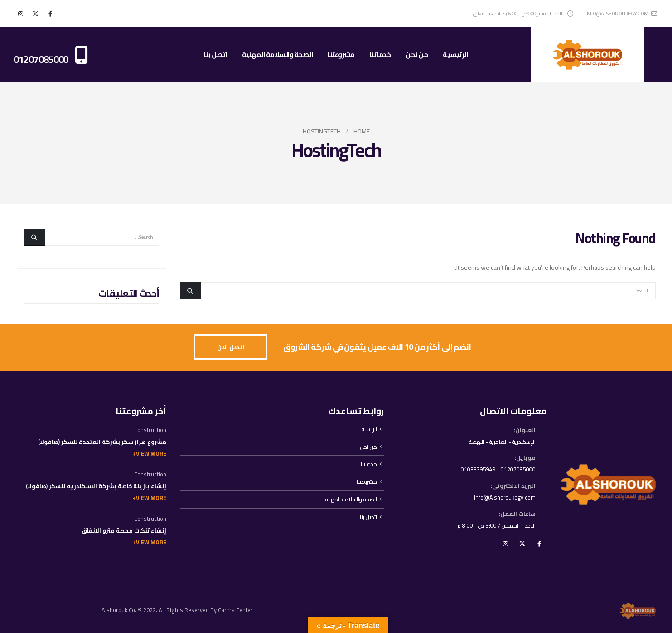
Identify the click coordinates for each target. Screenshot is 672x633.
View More (151, 453)
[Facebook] (50, 13)
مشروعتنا (341, 54)
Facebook (539, 544)
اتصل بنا (215, 54)
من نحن (417, 54)
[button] (230, 347)
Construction (150, 430)
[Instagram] (20, 13)
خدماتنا (380, 54)
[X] (35, 13)
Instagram (505, 544)
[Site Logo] (587, 55)
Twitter (522, 544)
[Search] (190, 290)
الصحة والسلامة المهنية (277, 54)
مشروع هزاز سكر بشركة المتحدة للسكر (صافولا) (102, 442)
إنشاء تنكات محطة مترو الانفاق (124, 530)
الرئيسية (455, 54)
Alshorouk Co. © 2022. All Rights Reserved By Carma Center (177, 610)
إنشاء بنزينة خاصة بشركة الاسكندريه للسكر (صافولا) (96, 486)
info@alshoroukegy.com (621, 13)
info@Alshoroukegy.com (504, 498)
